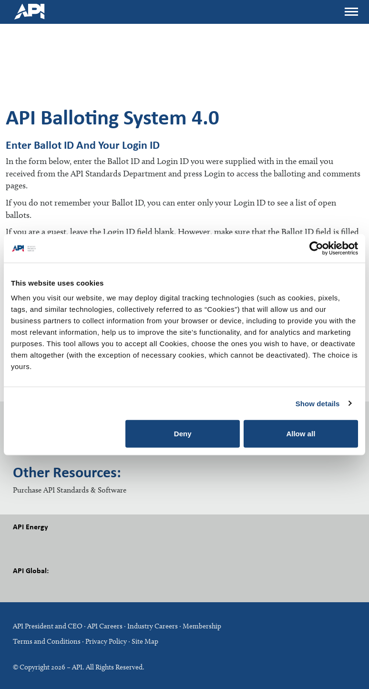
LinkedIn (65, 586)
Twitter (44, 542)
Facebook (22, 542)
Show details (318, 403)
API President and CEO (47, 626)
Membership (202, 626)
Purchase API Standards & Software (69, 489)
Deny (183, 434)
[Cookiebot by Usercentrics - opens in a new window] (316, 248)
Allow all (300, 434)
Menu (351, 9)
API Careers (105, 626)
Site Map (145, 641)
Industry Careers (152, 626)
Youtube (86, 542)
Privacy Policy (106, 641)
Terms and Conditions (47, 641)
